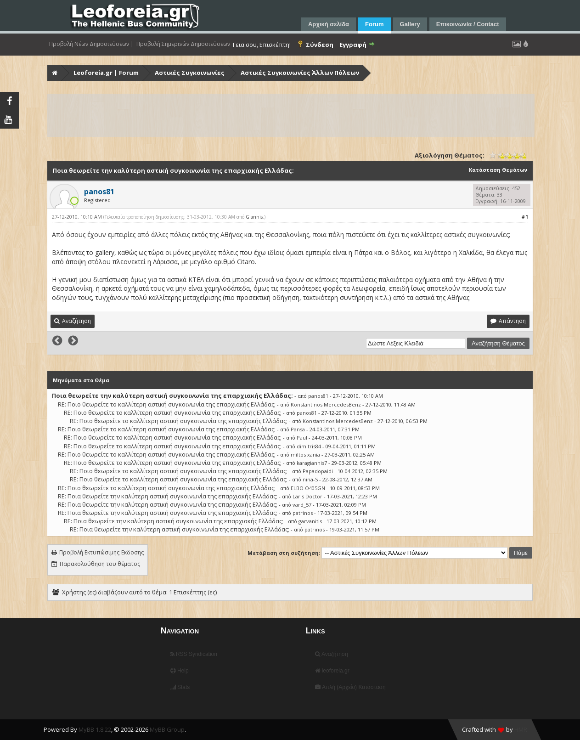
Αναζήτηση (331, 654)
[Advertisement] (291, 115)
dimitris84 (309, 446)
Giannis (254, 217)
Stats (180, 687)
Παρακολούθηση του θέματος (100, 564)
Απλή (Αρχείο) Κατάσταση (350, 687)
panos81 (318, 395)
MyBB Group (167, 729)
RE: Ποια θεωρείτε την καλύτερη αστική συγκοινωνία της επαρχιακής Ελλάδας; (167, 496)
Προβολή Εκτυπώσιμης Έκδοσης (101, 552)
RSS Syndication (193, 654)
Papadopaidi (318, 471)
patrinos (303, 512)
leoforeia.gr (332, 670)
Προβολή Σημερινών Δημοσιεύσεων (183, 44)
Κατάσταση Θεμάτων (498, 169)
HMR (520, 729)
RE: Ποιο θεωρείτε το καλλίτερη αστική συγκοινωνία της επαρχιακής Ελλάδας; (167, 404)
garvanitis (310, 521)
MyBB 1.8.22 (95, 729)
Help (179, 670)
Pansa (298, 429)
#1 (524, 216)
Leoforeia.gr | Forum (106, 72)
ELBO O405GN (308, 488)
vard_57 (302, 504)
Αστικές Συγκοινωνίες (190, 72)
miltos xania (305, 454)
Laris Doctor (307, 496)
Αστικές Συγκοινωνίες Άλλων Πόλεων (300, 72)
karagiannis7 (312, 462)
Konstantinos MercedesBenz (326, 404)
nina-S (310, 479)
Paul (302, 437)
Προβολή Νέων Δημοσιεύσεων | (91, 44)
